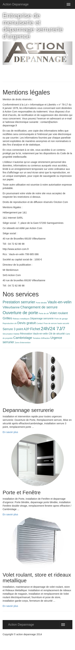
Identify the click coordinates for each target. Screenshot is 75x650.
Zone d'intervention (22, 342)
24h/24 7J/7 (53, 328)
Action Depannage (16, 4)
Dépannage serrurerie (42, 318)
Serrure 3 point (13, 329)
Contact (39, 323)
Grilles (7, 318)
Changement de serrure (38, 307)
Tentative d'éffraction (41, 338)
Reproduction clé (10, 323)
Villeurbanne (11, 307)
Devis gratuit (26, 323)
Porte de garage (61, 319)
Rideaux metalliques (21, 319)
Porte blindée (41, 303)
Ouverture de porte (20, 312)
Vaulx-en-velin (59, 302)
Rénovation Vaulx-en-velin (34, 333)
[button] (8, 53)
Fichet (35, 329)
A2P (26, 329)
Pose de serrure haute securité (56, 323)
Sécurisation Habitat (11, 334)
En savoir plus (10, 432)
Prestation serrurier (19, 302)
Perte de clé (44, 313)
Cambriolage (22, 338)
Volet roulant (58, 313)
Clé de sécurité (57, 333)
